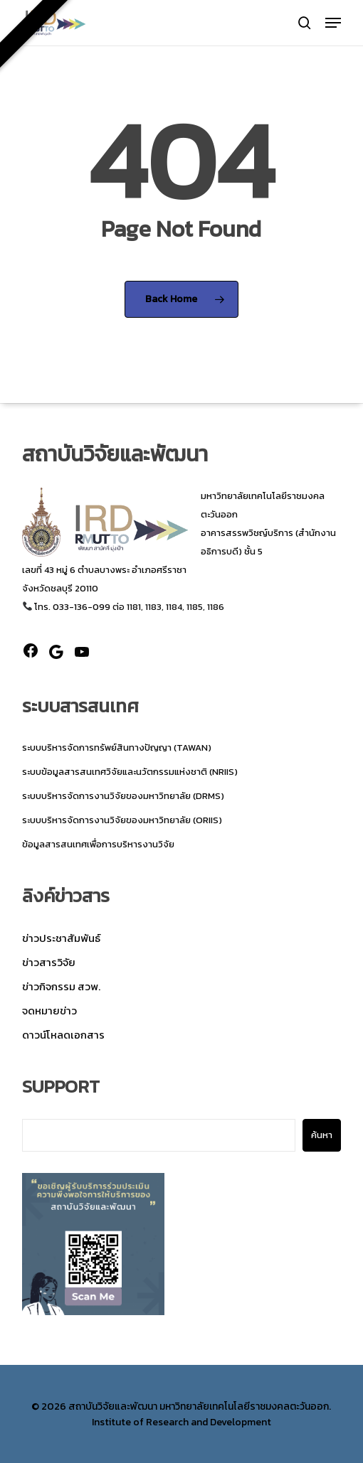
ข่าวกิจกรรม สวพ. (61, 986)
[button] (333, 23)
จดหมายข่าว (49, 1010)
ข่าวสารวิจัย (48, 962)
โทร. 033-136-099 (67, 606)
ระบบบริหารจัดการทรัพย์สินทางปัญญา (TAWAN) (116, 747)
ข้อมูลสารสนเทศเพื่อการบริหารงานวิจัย (98, 844)
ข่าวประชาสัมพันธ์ (61, 938)
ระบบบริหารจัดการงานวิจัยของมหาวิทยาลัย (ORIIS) (122, 820)
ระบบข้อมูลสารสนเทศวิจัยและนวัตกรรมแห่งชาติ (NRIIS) (130, 771)
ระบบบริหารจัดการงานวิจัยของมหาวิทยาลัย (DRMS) (123, 796)
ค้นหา (321, 1135)
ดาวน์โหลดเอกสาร (63, 1035)
